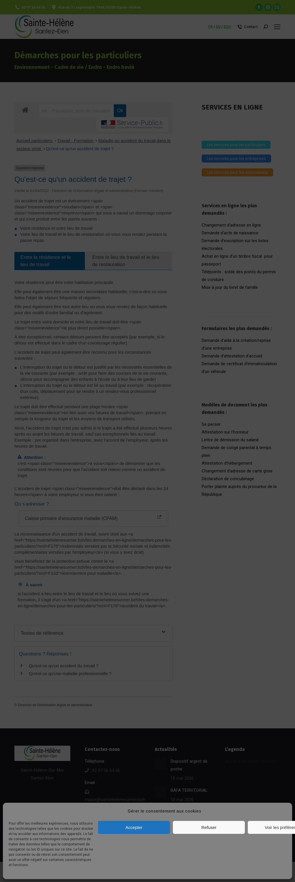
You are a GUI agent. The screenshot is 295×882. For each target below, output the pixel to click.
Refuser (209, 827)
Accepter (133, 827)
